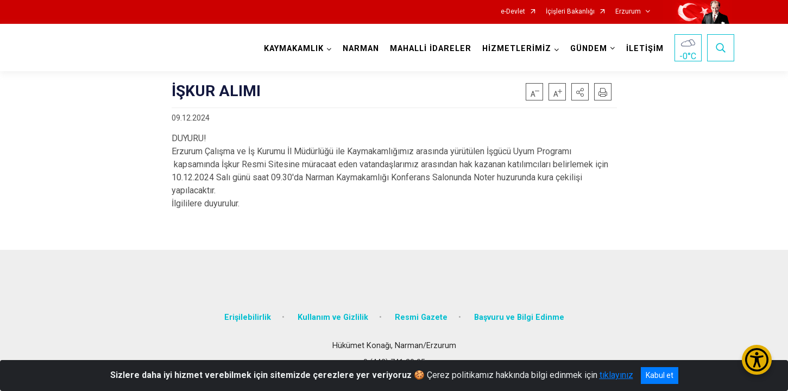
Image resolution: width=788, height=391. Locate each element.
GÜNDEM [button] (586, 48)
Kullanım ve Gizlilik (333, 311)
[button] (580, 91)
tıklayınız (616, 375)
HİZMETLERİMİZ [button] (514, 48)
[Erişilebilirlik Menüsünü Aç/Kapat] (757, 360)
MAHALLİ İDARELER (428, 48)
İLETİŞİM (642, 48)
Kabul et (659, 375)
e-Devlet (513, 11)
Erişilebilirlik (247, 311)
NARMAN (359, 48)
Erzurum (628, 11)
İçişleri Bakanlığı (570, 11)
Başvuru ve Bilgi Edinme (519, 311)
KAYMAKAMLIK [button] (291, 48)
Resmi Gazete (421, 311)
